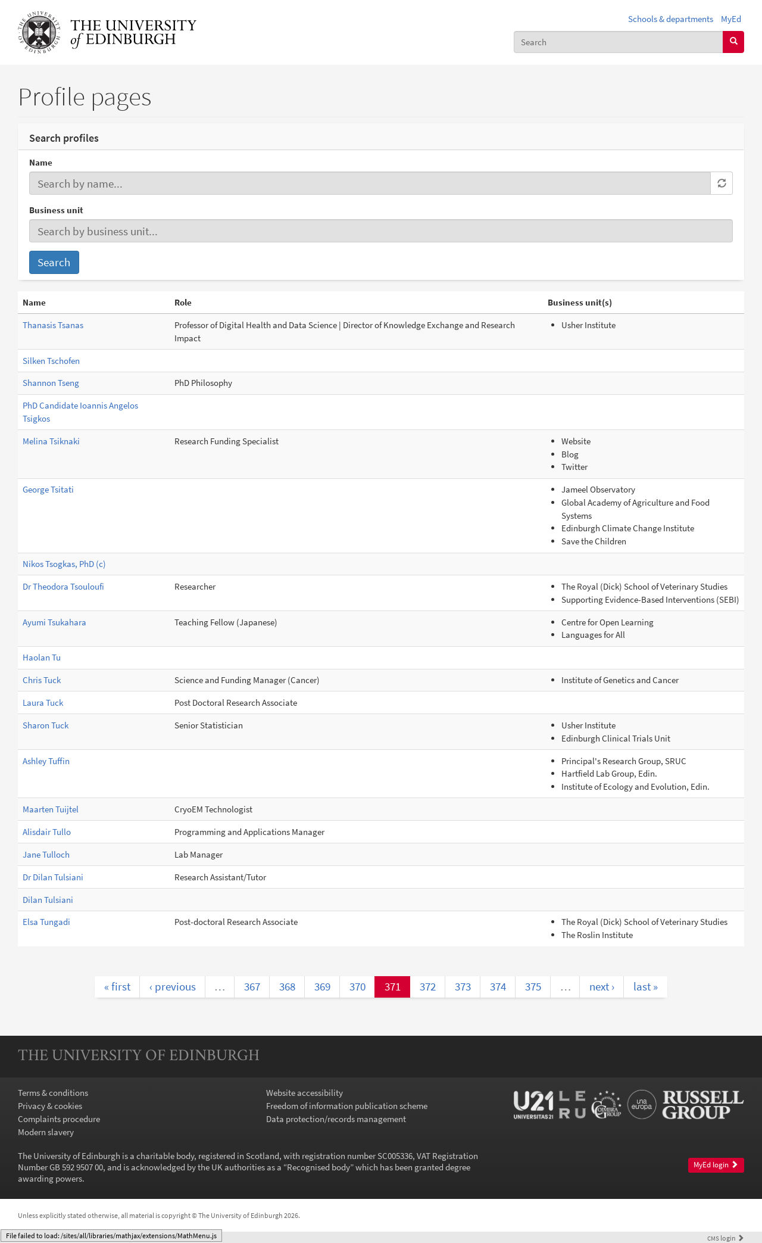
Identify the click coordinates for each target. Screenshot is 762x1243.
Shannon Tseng (51, 382)
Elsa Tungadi (46, 921)
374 (498, 986)
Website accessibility (304, 1092)
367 (252, 986)
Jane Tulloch (46, 854)
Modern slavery (46, 1132)
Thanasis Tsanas (53, 325)
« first (117, 986)
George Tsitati (48, 489)
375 (533, 986)
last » (645, 986)
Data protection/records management (336, 1118)
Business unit (56, 210)
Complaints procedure (59, 1118)
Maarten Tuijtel (51, 809)
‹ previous (172, 986)
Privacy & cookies (50, 1105)
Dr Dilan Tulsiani (53, 877)
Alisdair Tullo (47, 831)
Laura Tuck (43, 702)
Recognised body (318, 1167)
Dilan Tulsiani (48, 899)
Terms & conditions (53, 1092)
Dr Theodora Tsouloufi (63, 586)
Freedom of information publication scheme (346, 1105)
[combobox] (618, 42)
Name (40, 162)
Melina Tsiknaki (51, 441)
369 (322, 986)
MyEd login (716, 1165)
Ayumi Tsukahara (54, 622)
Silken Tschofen (51, 360)
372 (428, 986)
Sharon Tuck (45, 725)
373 (463, 986)
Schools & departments (670, 18)
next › (601, 986)
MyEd (731, 18)
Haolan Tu (42, 657)
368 (287, 986)
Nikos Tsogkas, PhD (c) (64, 563)
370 (357, 986)
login (725, 1237)
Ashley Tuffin (46, 761)
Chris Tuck (42, 680)
